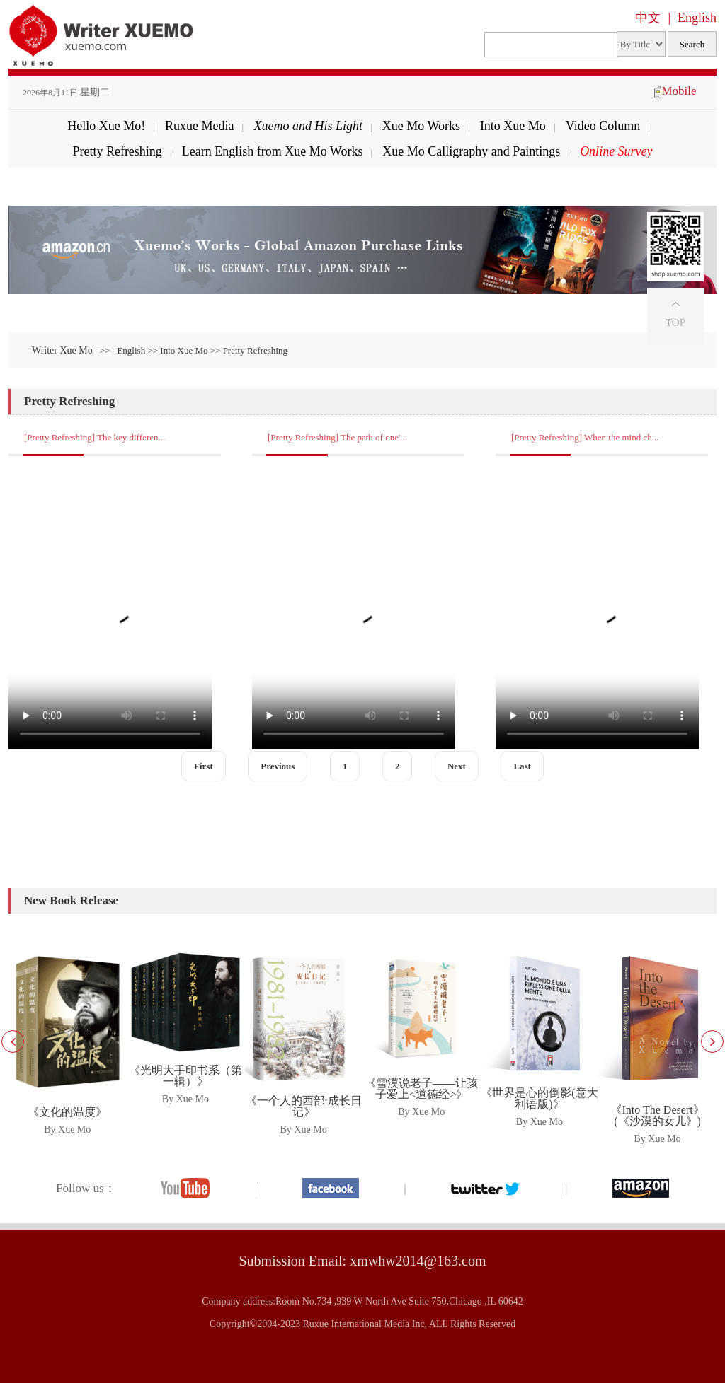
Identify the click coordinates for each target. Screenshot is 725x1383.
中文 (648, 18)
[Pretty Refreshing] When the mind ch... (584, 437)
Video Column (603, 126)
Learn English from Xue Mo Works (272, 151)
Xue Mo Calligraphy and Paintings (471, 151)
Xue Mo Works (421, 126)
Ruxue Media (199, 126)
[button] (712, 1041)
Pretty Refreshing (116, 151)
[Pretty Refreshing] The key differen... (94, 437)
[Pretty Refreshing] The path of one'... (337, 437)
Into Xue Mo (513, 126)
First (203, 766)
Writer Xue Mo (62, 350)
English (697, 18)
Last (522, 766)
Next (456, 766)
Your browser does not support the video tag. (110, 608)
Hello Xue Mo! (106, 126)
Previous (278, 766)
